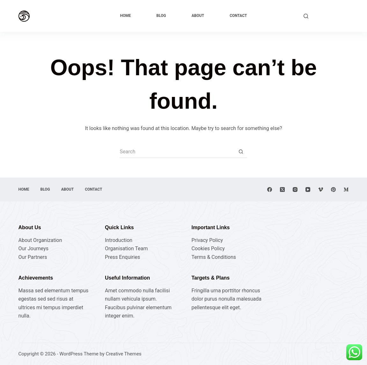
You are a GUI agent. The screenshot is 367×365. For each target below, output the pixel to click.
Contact (238, 15)
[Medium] (346, 189)
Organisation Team (126, 248)
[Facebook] (269, 189)
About (198, 15)
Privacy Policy (207, 240)
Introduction (118, 240)
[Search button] (240, 151)
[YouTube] (307, 189)
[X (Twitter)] (282, 189)
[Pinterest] (333, 189)
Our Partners (32, 257)
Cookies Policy (207, 248)
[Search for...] (177, 151)
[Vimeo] (320, 189)
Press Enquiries (122, 257)
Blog (161, 15)
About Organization (40, 240)
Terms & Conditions (213, 257)
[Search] (306, 16)
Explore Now (331, 15)
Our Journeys (33, 248)
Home (125, 15)
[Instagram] (295, 189)
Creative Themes (124, 354)
